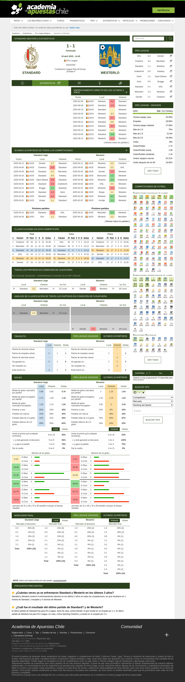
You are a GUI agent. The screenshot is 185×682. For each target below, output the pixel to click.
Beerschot (101, 176)
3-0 (112, 126)
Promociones (147, 21)
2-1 (112, 118)
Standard (31, 72)
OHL (63, 212)
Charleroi (42, 167)
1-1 (52, 163)
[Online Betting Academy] (142, 635)
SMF (27, 641)
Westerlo (110, 72)
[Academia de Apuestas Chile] (123, 635)
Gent (139, 81)
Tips (94, 20)
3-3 (112, 114)
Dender (42, 163)
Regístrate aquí (43, 639)
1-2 (112, 105)
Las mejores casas (40, 20)
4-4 (149, 56)
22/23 (91, 126)
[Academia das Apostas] (130, 635)
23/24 (91, 109)
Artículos (130, 20)
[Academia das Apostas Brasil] (136, 635)
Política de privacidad (43, 648)
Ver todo (152, 171)
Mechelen (62, 171)
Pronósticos (77, 21)
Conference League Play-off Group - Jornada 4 (71, 70)
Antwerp (62, 176)
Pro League (70, 60)
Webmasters (54, 643)
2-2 (112, 130)
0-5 (149, 81)
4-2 (112, 101)
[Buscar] (169, 38)
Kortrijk (102, 200)
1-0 (52, 167)
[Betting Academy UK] (160, 635)
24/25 (91, 101)
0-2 (52, 184)
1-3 (112, 188)
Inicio (18, 20)
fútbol (97, 656)
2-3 (112, 212)
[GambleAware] (19, 679)
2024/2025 (71, 65)
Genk (62, 192)
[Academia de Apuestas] (148, 635)
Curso (60, 21)
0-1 (52, 212)
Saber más (75, 28)
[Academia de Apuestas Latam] (154, 635)
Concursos (166, 20)
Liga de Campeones (124, 661)
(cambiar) (140, 380)
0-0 (112, 122)
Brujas (42, 200)
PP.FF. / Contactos (58, 646)
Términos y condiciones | (23, 648)
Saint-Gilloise (42, 180)
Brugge (42, 188)
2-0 (112, 134)
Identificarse (163, 10)
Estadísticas (111, 20)
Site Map (15, 641)
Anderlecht (62, 184)
